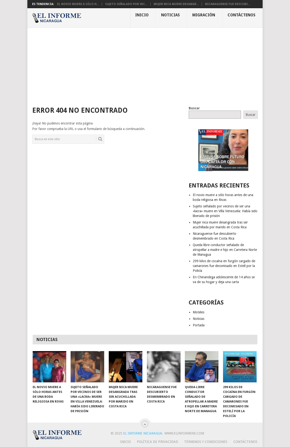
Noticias (170, 15)
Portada (199, 325)
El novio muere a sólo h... (78, 4)
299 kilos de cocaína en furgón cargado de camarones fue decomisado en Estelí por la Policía (224, 266)
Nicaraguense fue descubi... (227, 4)
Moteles (198, 312)
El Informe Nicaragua (142, 433)
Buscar (194, 108)
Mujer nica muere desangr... (176, 4)
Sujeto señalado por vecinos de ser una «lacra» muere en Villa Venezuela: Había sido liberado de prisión (225, 211)
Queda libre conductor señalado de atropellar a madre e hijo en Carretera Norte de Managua (225, 249)
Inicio (142, 15)
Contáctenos (241, 15)
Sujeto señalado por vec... (126, 4)
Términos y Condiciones (205, 442)
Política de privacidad (157, 442)
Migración (203, 15)
